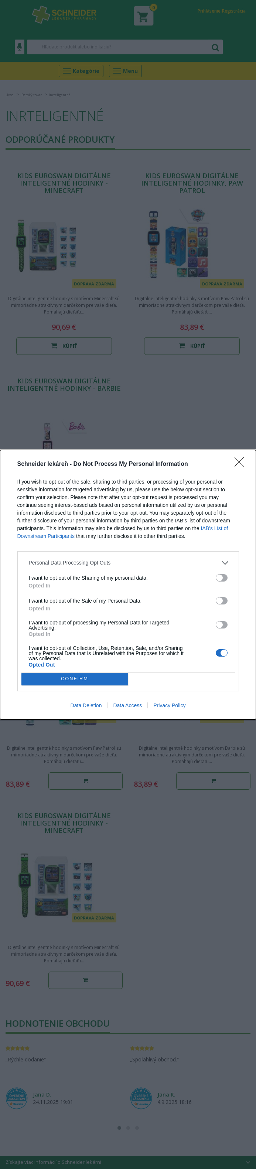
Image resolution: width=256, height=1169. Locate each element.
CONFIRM (75, 679)
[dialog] (128, 584)
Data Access (127, 705)
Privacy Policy (169, 705)
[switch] (222, 578)
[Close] (242, 464)
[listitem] (128, 563)
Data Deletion (86, 705)
